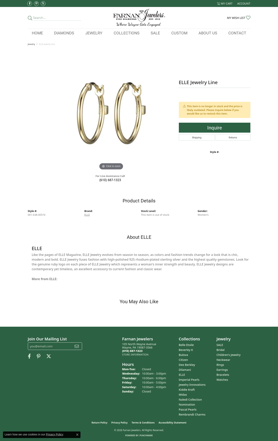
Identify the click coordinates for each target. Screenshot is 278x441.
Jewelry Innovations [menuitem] (192, 385)
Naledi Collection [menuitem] (190, 399)
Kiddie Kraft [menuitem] (187, 389)
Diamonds (64, 32)
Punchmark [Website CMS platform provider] (146, 435)
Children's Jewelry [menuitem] (229, 355)
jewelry (31, 44)
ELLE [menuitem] (182, 375)
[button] (225, 3)
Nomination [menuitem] (187, 404)
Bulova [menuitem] (183, 355)
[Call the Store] (132, 351)
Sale (155, 32)
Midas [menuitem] (183, 394)
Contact (237, 32)
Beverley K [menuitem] (186, 350)
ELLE (87, 215)
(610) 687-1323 (110, 180)
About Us (208, 32)
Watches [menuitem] (222, 380)
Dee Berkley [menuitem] (187, 365)
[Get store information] (135, 354)
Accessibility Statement (172, 422)
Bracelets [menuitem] (223, 375)
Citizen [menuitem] (183, 360)
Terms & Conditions (143, 422)
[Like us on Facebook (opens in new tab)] (29, 3)
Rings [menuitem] (220, 365)
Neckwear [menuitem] (223, 360)
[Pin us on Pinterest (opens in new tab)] (36, 3)
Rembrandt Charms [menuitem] (192, 414)
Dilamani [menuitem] (185, 370)
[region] (111, 111)
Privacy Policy (119, 422)
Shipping (196, 137)
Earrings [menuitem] (222, 370)
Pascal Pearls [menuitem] (188, 409)
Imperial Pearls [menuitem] (189, 380)
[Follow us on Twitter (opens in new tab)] (43, 3)
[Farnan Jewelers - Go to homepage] (139, 18)
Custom (179, 32)
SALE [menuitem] (220, 345)
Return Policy (100, 422)
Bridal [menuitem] (221, 350)
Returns (233, 137)
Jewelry (93, 32)
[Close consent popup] (77, 434)
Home (37, 32)
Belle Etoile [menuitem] (186, 345)
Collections (126, 32)
